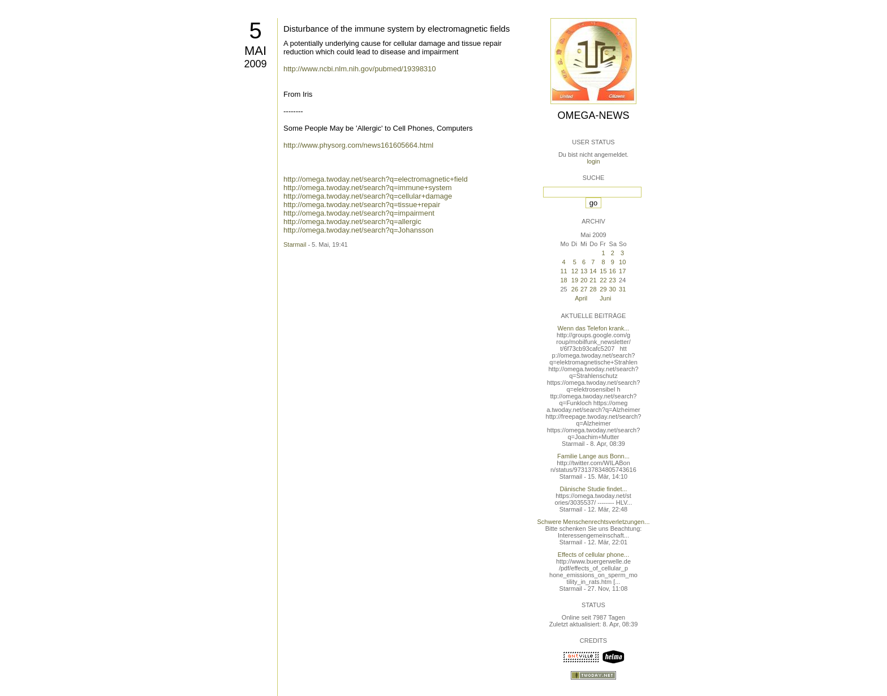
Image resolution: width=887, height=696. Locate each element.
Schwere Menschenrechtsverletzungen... (593, 521)
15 (603, 271)
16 (612, 271)
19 (574, 280)
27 (583, 289)
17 (622, 271)
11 (563, 271)
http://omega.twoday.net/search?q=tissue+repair (361, 204)
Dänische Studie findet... (593, 489)
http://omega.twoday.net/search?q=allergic (352, 221)
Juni (605, 298)
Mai (255, 51)
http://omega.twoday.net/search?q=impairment (358, 213)
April (581, 298)
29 (603, 289)
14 (592, 271)
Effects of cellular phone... (593, 554)
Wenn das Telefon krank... (594, 328)
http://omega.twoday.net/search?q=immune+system (367, 187)
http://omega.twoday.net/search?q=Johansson (358, 230)
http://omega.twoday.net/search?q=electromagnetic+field (375, 179)
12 (574, 271)
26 (574, 289)
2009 (255, 64)
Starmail (294, 244)
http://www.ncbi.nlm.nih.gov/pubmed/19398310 (359, 69)
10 (622, 262)
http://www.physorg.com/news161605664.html (358, 145)
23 (612, 280)
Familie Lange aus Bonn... (593, 456)
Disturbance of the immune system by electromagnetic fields (396, 28)
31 (622, 289)
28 (592, 289)
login (593, 161)
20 (583, 280)
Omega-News (593, 115)
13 (583, 271)
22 (603, 280)
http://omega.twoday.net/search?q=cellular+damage (367, 196)
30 (612, 289)
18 (563, 280)
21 (592, 280)
